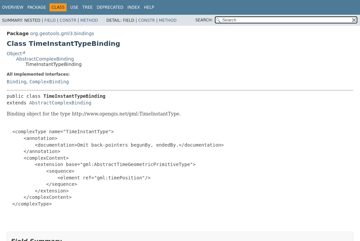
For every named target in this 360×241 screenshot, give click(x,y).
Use (74, 7)
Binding (16, 81)
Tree (87, 7)
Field (50, 20)
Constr (68, 20)
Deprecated (110, 7)
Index (133, 7)
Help (149, 7)
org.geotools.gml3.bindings (62, 33)
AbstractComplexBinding (45, 59)
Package (36, 7)
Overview (12, 7)
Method (89, 20)
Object (14, 53)
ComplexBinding (49, 81)
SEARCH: (204, 20)
